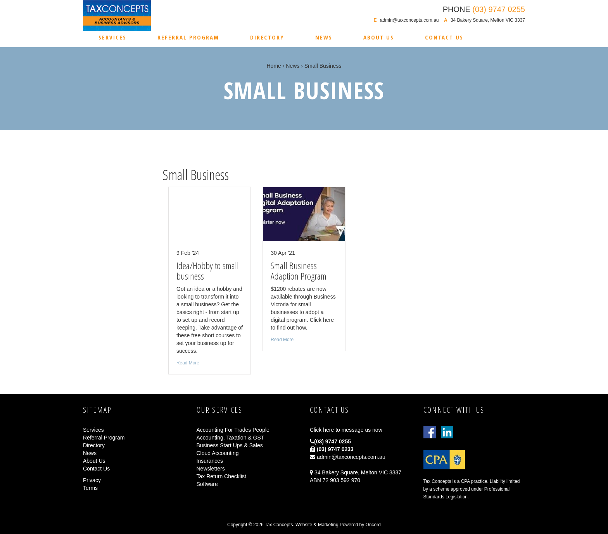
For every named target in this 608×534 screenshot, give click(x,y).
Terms (90, 488)
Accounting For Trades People (233, 430)
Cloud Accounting (218, 453)
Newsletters (211, 468)
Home (274, 66)
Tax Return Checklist (221, 476)
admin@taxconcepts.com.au (409, 20)
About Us (378, 37)
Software (207, 484)
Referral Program (188, 37)
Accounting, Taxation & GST (230, 437)
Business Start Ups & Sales (230, 445)
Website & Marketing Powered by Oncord (338, 524)
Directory (267, 37)
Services (112, 37)
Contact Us (444, 37)
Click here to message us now (346, 430)
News (323, 37)
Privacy (92, 480)
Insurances (210, 461)
